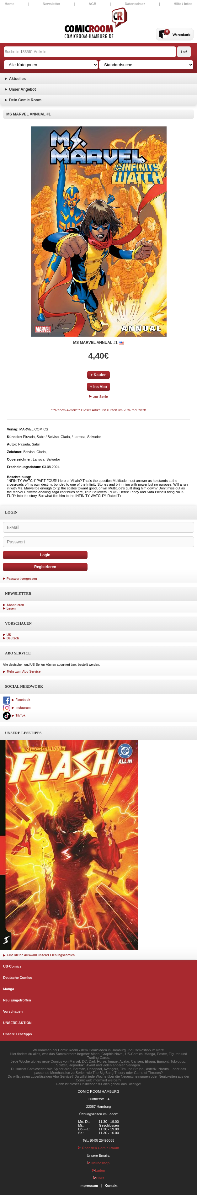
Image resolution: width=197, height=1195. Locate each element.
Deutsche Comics (17, 977)
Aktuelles (17, 79)
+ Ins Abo (98, 387)
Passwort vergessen (22, 578)
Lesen (11, 608)
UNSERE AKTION (17, 1023)
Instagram (16, 707)
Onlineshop (99, 1163)
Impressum (89, 1185)
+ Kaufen (98, 375)
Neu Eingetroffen (17, 1000)
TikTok (14, 715)
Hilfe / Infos (183, 4)
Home (9, 4)
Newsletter (51, 4)
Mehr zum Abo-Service (21, 671)
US (9, 635)
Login (45, 555)
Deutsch (13, 638)
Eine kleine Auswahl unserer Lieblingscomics (39, 955)
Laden (98, 1170)
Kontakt (110, 1185)
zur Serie (98, 396)
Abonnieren (15, 605)
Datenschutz (135, 4)
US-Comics (12, 966)
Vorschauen (13, 1011)
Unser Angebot (22, 89)
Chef (98, 1178)
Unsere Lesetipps (17, 1034)
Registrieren (45, 567)
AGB (92, 4)
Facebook (16, 700)
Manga (8, 989)
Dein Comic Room (25, 100)
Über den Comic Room (98, 1148)
